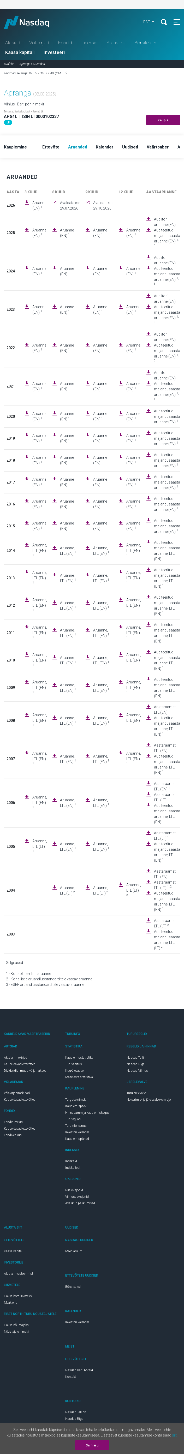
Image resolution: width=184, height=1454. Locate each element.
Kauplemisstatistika (79, 1057)
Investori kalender (77, 1132)
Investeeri (54, 52)
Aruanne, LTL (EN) (39, 550)
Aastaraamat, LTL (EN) (165, 709)
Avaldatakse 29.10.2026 (103, 205)
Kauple (163, 120)
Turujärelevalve (136, 1093)
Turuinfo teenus (76, 1126)
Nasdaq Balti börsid (79, 1370)
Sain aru (92, 1445)
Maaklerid (10, 1302)
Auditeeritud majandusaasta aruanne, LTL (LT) (167, 939)
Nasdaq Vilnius (137, 1070)
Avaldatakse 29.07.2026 (70, 205)
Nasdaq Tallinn (137, 1057)
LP (8, 122)
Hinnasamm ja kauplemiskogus (87, 1113)
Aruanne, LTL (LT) (39, 846)
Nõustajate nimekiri (17, 1331)
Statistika (115, 42)
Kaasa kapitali (19, 52)
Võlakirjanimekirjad (17, 1093)
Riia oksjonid (74, 1190)
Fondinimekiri (13, 1122)
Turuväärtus (73, 1064)
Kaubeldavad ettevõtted (19, 1064)
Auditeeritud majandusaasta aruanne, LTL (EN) (167, 550)
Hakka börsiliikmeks (18, 1296)
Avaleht (9, 64)
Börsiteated (145, 42)
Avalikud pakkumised (80, 1203)
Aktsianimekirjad (15, 1057)
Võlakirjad (39, 42)
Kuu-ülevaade (74, 1070)
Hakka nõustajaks (16, 1325)
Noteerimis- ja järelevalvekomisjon (150, 1099)
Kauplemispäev (75, 1106)
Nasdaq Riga (136, 1064)
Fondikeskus (13, 1135)
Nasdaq (31, 22)
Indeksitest (72, 1168)
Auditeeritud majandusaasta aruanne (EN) (167, 237)
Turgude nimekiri (76, 1099)
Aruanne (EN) (39, 205)
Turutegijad (73, 1119)
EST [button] (147, 22)
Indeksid (89, 42)
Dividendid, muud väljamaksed (25, 1070)
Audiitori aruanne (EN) (165, 222)
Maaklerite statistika (79, 1077)
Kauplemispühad (77, 1139)
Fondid (65, 42)
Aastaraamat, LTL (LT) (165, 797)
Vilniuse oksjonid (77, 1197)
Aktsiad (12, 42)
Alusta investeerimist (18, 1274)
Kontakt (70, 1377)
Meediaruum (73, 1251)
